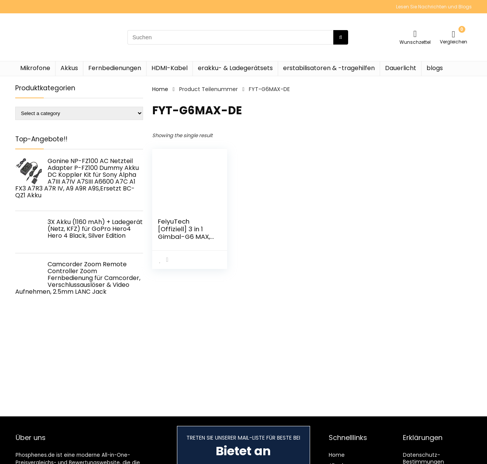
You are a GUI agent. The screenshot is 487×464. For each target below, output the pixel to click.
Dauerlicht (400, 68)
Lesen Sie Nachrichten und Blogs (434, 6)
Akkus (69, 68)
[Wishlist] (415, 33)
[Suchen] (340, 37)
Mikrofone (35, 68)
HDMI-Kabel (169, 68)
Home (160, 89)
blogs (435, 68)
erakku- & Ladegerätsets (235, 68)
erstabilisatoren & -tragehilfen (329, 68)
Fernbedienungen (114, 68)
